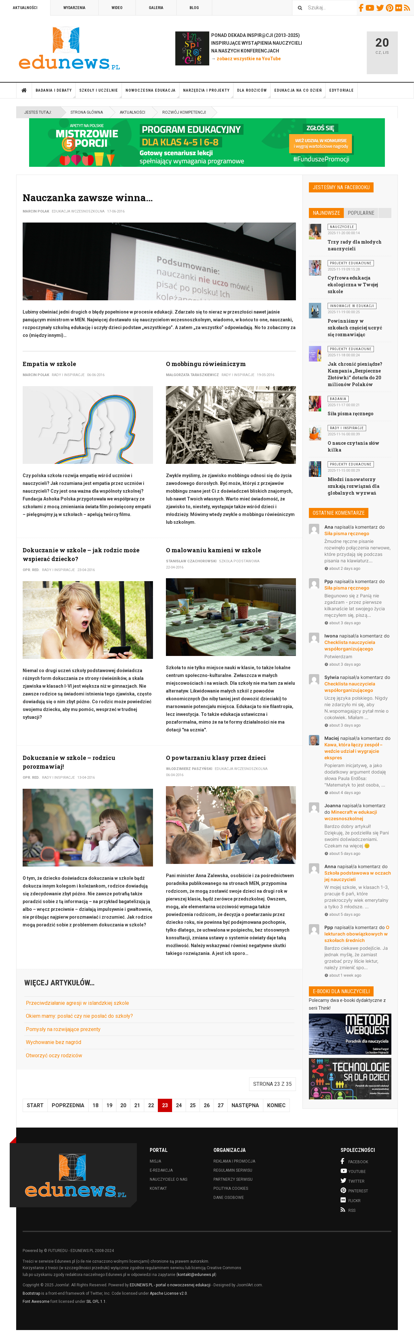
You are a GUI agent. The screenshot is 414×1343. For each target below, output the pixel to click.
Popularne (361, 213)
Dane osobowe (228, 1197)
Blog (194, 8)
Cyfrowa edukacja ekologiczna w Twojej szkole (353, 284)
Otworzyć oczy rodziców (54, 1055)
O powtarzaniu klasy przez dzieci (216, 758)
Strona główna (24, 90)
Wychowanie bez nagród (53, 1042)
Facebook (362, 8)
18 (95, 1105)
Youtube (370, 8)
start (35, 1105)
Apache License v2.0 (168, 1293)
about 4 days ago (342, 792)
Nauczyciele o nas (168, 1179)
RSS (408, 8)
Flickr (399, 8)
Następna (245, 1105)
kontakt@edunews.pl (196, 1274)
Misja (155, 1161)
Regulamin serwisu (232, 1170)
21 (137, 1105)
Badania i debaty (56, 93)
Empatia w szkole (49, 364)
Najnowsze (326, 213)
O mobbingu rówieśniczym (206, 364)
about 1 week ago (342, 975)
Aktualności (25, 8)
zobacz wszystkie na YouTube (249, 58)
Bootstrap (31, 1293)
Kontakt (158, 1188)
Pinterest (390, 8)
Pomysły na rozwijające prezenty (63, 1029)
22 (151, 1105)
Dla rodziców (254, 93)
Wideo (117, 8)
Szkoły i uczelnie (100, 93)
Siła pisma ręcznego (350, 413)
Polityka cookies (230, 1188)
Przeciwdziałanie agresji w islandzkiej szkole (77, 1003)
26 (207, 1105)
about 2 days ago (342, 568)
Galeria (156, 8)
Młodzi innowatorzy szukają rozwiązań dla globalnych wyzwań (353, 486)
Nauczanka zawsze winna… (88, 197)
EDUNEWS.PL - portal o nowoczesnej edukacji (170, 1285)
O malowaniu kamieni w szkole (213, 550)
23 (165, 1105)
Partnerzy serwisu (233, 1179)
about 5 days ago (342, 853)
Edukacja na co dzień (300, 93)
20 (123, 1105)
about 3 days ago (342, 622)
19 (109, 1105)
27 (220, 1105)
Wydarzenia (74, 8)
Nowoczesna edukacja (152, 93)
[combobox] (324, 7)
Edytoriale (341, 90)
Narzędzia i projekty (208, 93)
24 (179, 1105)
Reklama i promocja (234, 1161)
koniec (276, 1105)
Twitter (381, 8)
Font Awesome (36, 1301)
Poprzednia (68, 1105)
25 (193, 1105)
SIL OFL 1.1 (96, 1301)
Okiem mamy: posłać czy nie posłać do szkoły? (79, 1016)
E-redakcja (161, 1170)
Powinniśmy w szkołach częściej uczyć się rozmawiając (355, 328)
